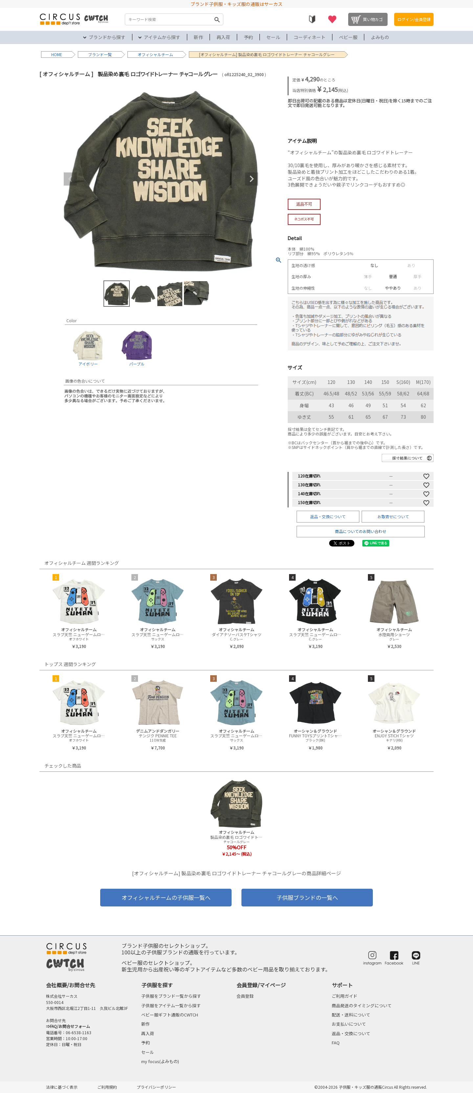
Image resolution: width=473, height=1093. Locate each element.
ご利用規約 (107, 1087)
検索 (217, 19)
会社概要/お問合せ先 (70, 985)
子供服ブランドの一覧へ (307, 897)
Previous (70, 179)
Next (251, 179)
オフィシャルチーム (155, 54)
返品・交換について (328, 516)
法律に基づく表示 (62, 1087)
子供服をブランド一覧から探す (171, 996)
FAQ (336, 1042)
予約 (248, 37)
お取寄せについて (393, 516)
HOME (56, 54)
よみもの (380, 37)
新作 (198, 37)
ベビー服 (348, 37)
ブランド (96, 54)
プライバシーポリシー (156, 1087)
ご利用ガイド (344, 996)
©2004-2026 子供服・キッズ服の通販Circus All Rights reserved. (370, 1087)
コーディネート (310, 37)
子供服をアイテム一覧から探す (171, 1005)
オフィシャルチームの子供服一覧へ (166, 897)
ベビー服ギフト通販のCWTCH (169, 1015)
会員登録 (245, 996)
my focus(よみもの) (160, 1061)
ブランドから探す (107, 37)
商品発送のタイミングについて (362, 1005)
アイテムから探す (162, 37)
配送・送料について (351, 1015)
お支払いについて (349, 1024)
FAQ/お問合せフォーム (70, 1026)
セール (273, 37)
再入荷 (223, 37)
